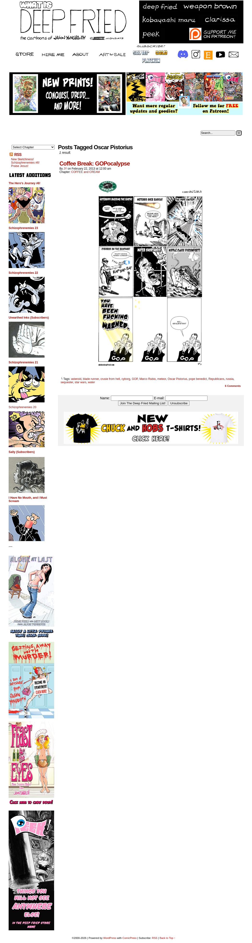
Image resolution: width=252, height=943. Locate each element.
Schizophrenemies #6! (25, 162)
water (91, 382)
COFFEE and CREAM (85, 172)
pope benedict (198, 379)
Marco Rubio (147, 379)
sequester (67, 382)
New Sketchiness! (22, 159)
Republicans (216, 379)
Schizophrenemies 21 (23, 362)
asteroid (76, 379)
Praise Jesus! (19, 166)
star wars (80, 382)
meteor (161, 379)
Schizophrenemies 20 (22, 407)
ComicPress (129, 938)
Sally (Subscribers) (22, 452)
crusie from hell (110, 379)
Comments (233, 385)
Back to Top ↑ (167, 938)
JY (65, 168)
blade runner (91, 379)
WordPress (109, 938)
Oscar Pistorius (177, 379)
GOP (135, 379)
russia (230, 379)
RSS (17, 155)
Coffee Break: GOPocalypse (94, 163)
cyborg (125, 379)
